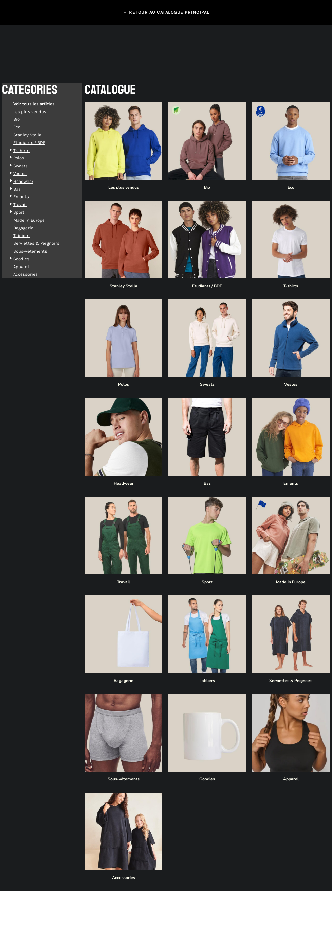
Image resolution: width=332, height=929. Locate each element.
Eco (24, 127)
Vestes (27, 173)
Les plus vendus (37, 111)
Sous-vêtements (38, 251)
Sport (26, 212)
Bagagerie (31, 227)
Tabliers (29, 235)
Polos (26, 157)
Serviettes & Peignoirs (44, 243)
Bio (24, 119)
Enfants (28, 196)
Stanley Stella (35, 134)
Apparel (28, 266)
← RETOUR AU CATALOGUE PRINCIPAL (166, 12)
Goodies (29, 258)
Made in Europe (36, 220)
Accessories (33, 274)
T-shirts (29, 150)
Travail (27, 204)
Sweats (28, 165)
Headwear (31, 181)
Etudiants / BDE (37, 142)
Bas (24, 189)
